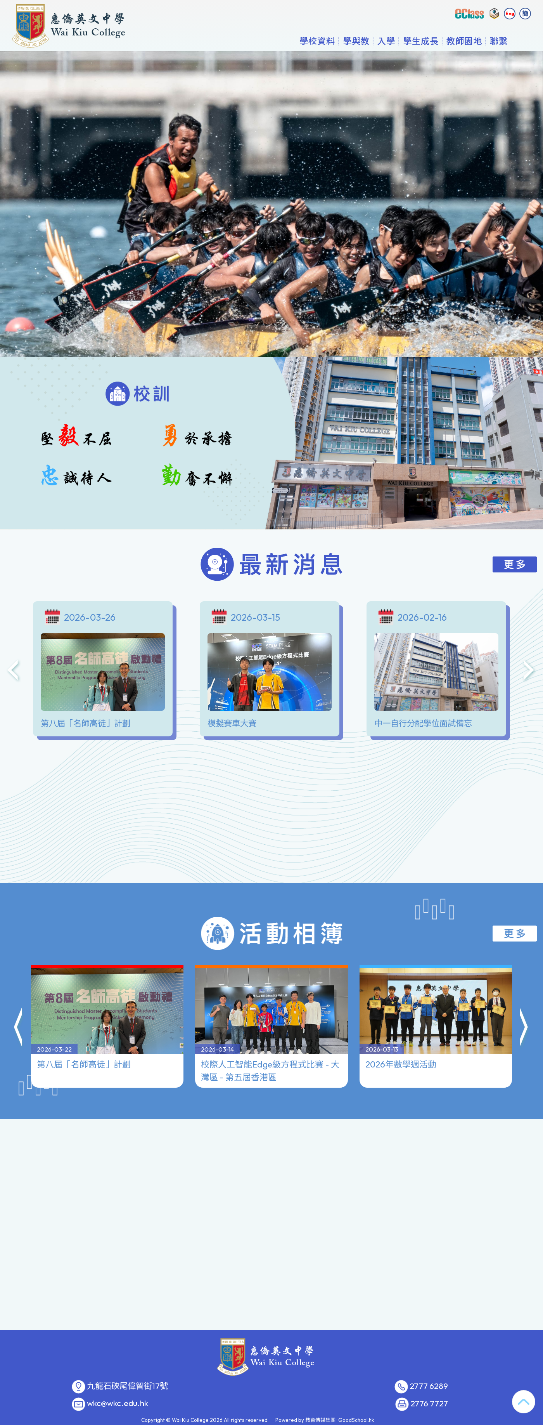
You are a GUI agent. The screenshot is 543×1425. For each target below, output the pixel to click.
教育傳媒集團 (320, 1420)
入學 (386, 41)
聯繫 (499, 41)
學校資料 (317, 41)
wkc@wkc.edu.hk (117, 1403)
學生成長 (421, 41)
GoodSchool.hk (356, 1420)
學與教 (356, 41)
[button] (19, 1005)
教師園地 (464, 41)
